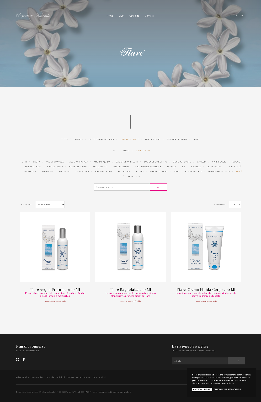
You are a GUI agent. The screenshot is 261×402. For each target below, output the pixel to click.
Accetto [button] (197, 389)
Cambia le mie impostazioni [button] (227, 389)
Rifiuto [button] (207, 389)
